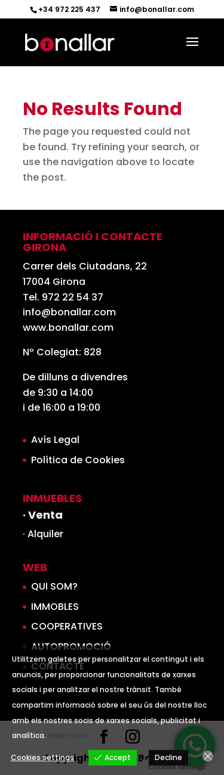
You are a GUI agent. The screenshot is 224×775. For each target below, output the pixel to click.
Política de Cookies (78, 460)
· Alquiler (43, 534)
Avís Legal (55, 440)
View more (67, 735)
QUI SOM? (54, 586)
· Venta (43, 514)
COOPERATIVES (67, 626)
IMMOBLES (55, 606)
